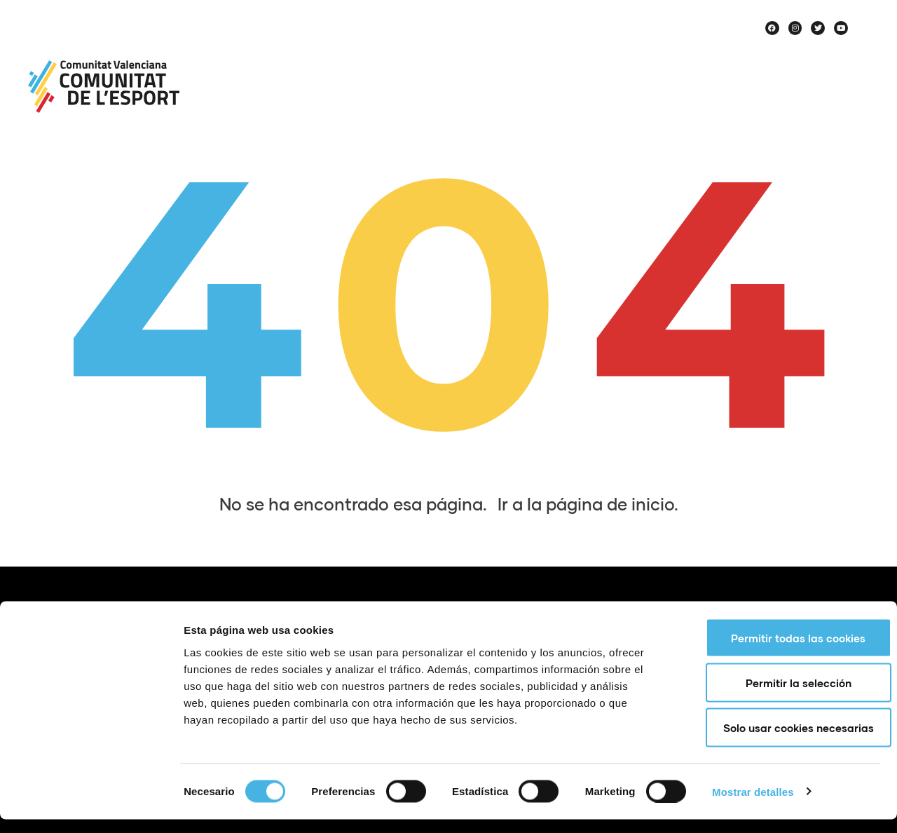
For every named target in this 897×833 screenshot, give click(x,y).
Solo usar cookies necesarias (780, 741)
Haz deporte (813, 58)
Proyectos (553, 58)
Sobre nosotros (366, 58)
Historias (827, 92)
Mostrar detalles (753, 805)
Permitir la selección (780, 696)
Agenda (640, 58)
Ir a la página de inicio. (588, 504)
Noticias (465, 58)
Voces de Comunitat (706, 92)
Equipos (718, 58)
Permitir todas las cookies (780, 651)
